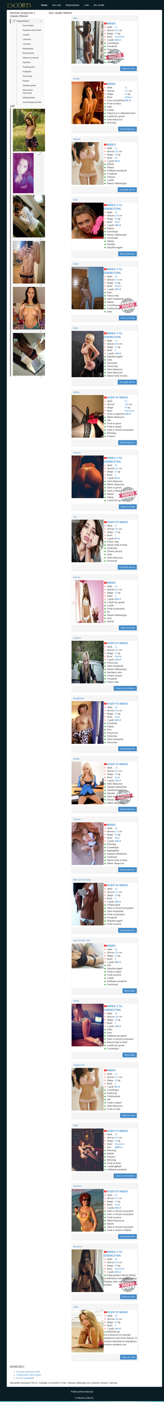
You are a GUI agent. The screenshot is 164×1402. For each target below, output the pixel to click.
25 (116, 465)
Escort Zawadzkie (25, 1378)
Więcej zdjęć (129, 991)
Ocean (76, 78)
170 (117, 831)
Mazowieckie (28, 53)
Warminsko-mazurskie (28, 91)
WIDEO (111, 23)
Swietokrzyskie (29, 85)
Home (44, 5)
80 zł (117, 538)
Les (75, 517)
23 (126, 401)
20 (116, 276)
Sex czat (56, 5)
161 (117, 468)
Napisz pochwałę (128, 318)
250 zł (118, 599)
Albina (76, 392)
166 (117, 710)
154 (117, 1137)
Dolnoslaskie (28, 25)
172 (126, 91)
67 (116, 471)
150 (117, 151)
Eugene (77, 638)
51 (116, 347)
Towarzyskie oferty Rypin (28, 1375)
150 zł (118, 289)
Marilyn (76, 139)
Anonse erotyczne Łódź (28, 1371)
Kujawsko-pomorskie (32, 30)
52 (116, 592)
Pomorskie (27, 76)
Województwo (72, 5)
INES (75, 1125)
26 (116, 707)
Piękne (118, 656)
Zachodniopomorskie (32, 102)
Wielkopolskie (29, 98)
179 (117, 279)
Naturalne (120, 36)
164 (117, 1262)
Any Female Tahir (81, 940)
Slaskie (26, 81)
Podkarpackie (29, 67)
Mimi (75, 18)
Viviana (76, 452)
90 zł (117, 161)
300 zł (118, 901)
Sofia (75, 1307)
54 (116, 33)
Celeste (77, 819)
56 (116, 154)
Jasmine (77, 1186)
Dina (75, 199)
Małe (117, 222)
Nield (75, 264)
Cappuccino (79, 1065)
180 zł (118, 40)
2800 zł (118, 1147)
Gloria (76, 1001)
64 (116, 955)
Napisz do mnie (128, 68)
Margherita (78, 698)
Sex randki (99, 5)
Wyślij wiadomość (127, 129)
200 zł (128, 100)
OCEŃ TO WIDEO (117, 397)
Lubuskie (27, 44)
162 (117, 529)
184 (126, 404)
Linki (86, 5)
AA (116, 158)
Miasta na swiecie (30, 58)
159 (117, 215)
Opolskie (26, 62)
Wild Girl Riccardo (82, 880)
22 (116, 1134)
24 (116, 27)
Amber (76, 759)
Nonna (76, 577)
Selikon (128, 97)
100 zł (118, 225)
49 (126, 407)
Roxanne (77, 1246)
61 (126, 94)
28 (116, 828)
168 (117, 344)
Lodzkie (26, 35)
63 (116, 895)
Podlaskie (27, 72)
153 (117, 30)
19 (116, 212)
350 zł (118, 962)
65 (116, 283)
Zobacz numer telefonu (125, 688)
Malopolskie (28, 49)
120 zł (118, 353)
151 (117, 1077)
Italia (75, 328)
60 (116, 1080)
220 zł (118, 841)
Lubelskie (27, 39)
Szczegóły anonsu (127, 190)
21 (126, 87)
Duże (117, 717)
